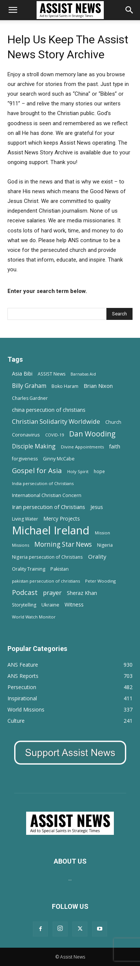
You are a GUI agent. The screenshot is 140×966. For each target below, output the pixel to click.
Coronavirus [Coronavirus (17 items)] (26, 434)
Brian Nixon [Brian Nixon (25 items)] (98, 385)
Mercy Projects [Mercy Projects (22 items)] (61, 518)
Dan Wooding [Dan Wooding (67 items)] (92, 434)
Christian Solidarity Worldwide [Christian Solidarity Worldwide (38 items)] (56, 421)
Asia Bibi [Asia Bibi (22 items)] (22, 373)
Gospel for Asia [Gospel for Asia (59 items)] (37, 470)
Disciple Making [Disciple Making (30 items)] (34, 446)
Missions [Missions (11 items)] (20, 545)
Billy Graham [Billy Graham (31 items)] (29, 386)
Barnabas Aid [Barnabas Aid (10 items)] (83, 374)
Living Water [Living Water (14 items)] (25, 519)
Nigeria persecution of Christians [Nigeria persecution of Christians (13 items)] (47, 557)
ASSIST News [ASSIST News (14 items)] (51, 374)
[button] (13, 10)
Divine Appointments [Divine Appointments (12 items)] (82, 447)
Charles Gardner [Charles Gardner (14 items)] (30, 398)
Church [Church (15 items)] (113, 422)
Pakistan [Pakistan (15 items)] (59, 569)
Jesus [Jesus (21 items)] (96, 506)
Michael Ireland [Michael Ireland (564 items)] (51, 530)
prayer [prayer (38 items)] (52, 592)
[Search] (129, 10)
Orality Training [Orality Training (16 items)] (28, 568)
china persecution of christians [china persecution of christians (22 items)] (48, 409)
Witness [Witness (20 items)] (74, 604)
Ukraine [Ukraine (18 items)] (50, 604)
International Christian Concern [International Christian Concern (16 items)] (46, 495)
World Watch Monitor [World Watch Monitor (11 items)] (34, 617)
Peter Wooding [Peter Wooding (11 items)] (100, 581)
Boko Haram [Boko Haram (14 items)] (65, 386)
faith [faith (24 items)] (114, 446)
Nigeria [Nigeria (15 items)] (105, 545)
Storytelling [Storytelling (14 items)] (24, 605)
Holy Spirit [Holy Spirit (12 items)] (77, 471)
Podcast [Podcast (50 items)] (25, 592)
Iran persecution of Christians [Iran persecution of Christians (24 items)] (48, 506)
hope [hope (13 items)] (99, 471)
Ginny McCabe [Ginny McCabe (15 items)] (59, 459)
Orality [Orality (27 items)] (97, 556)
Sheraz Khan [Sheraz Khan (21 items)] (82, 592)
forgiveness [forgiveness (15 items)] (25, 459)
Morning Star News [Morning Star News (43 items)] (63, 544)
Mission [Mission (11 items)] (102, 533)
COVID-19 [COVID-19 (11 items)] (54, 435)
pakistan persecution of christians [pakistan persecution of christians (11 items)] (46, 581)
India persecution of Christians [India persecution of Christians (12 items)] (43, 483)
